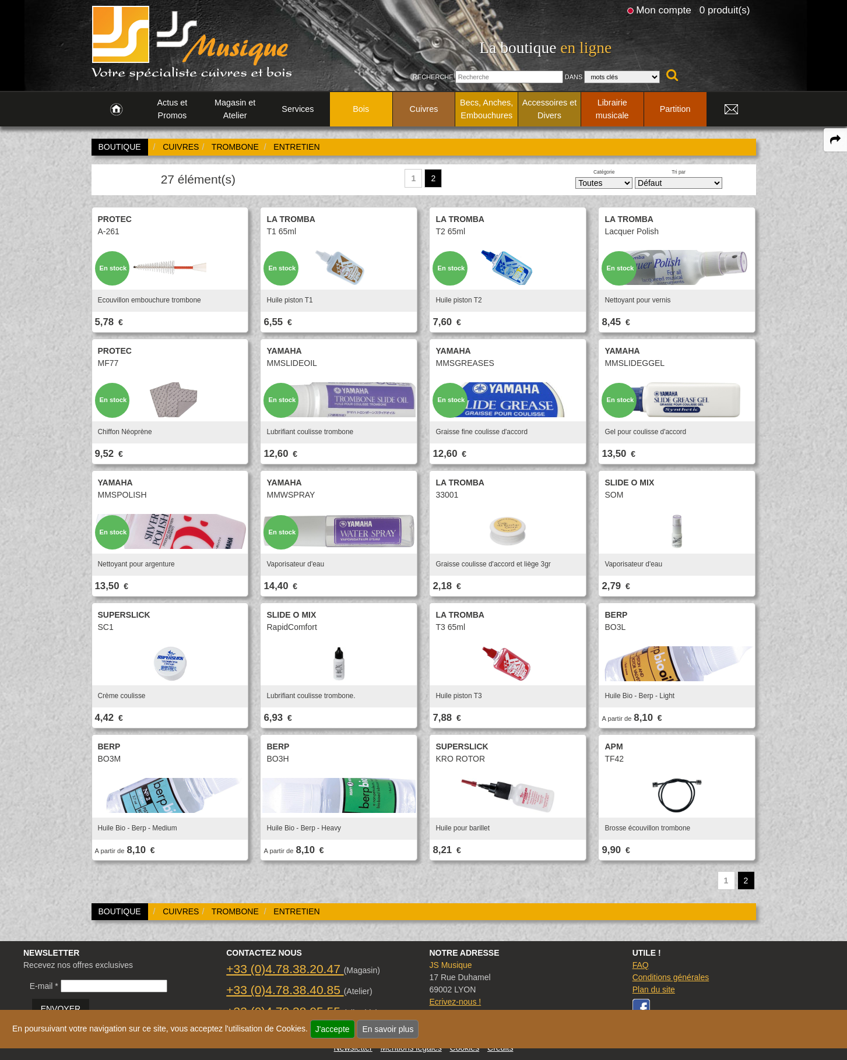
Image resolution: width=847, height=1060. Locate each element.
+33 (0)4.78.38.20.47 (284, 969)
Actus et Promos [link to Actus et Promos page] (172, 109)
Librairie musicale (612, 109)
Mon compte (663, 10)
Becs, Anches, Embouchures (486, 109)
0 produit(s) (725, 10)
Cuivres (424, 109)
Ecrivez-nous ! (455, 1001)
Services (298, 109)
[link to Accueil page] (116, 109)
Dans (574, 76)
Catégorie (603, 172)
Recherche (433, 76)
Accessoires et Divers (549, 109)
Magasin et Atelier (235, 109)
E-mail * (44, 986)
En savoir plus (387, 1029)
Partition (675, 109)
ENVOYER (60, 1008)
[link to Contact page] (731, 109)
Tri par (679, 172)
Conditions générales (670, 977)
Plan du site (653, 989)
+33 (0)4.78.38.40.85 (284, 989)
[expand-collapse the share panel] (835, 140)
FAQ (640, 965)
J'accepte (332, 1029)
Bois (361, 109)
